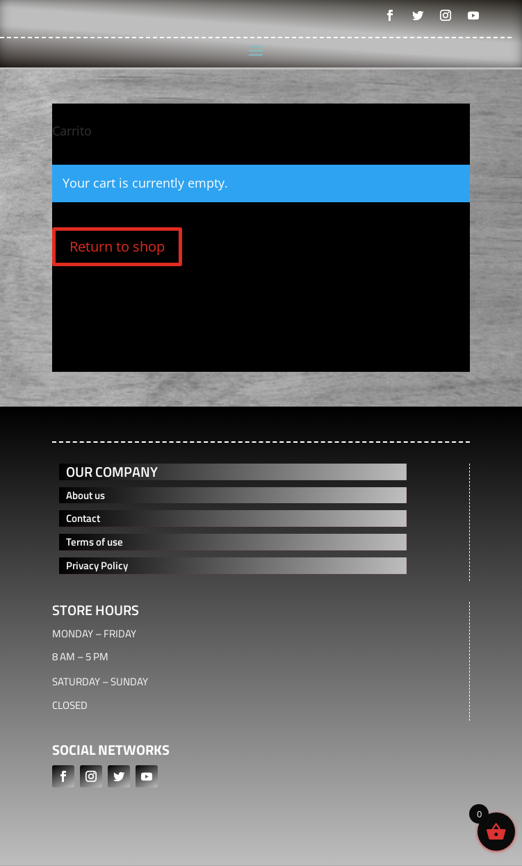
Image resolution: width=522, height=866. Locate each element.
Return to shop (117, 246)
